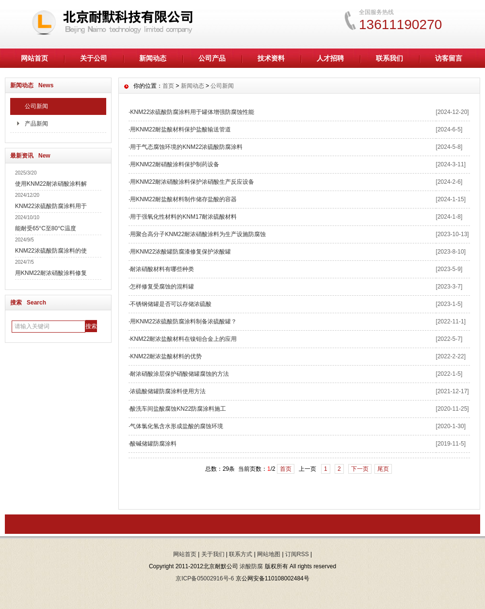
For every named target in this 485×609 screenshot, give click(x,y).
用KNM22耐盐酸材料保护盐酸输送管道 (180, 129)
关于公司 (93, 58)
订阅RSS (297, 554)
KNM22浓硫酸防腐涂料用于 (51, 206)
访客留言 (448, 58)
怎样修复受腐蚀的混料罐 (162, 286)
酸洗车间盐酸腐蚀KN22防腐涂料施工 (178, 408)
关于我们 (213, 554)
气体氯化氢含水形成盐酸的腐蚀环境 (176, 426)
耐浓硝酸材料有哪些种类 (162, 269)
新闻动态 (152, 58)
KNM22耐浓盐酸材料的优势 (166, 356)
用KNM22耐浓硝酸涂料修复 (51, 273)
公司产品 (212, 58)
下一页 (360, 468)
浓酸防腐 (251, 566)
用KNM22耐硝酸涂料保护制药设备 (174, 164)
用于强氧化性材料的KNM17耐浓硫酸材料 (183, 216)
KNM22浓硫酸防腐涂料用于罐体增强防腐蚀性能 (192, 112)
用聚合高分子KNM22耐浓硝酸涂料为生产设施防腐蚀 (198, 234)
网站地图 (268, 554)
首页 (168, 85)
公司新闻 (36, 106)
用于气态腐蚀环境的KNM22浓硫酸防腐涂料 (186, 147)
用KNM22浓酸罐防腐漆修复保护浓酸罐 (180, 251)
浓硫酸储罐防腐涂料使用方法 (168, 391)
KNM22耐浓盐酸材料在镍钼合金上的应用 (183, 339)
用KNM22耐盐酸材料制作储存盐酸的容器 (183, 199)
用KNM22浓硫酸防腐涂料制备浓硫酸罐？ (183, 321)
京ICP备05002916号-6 (205, 578)
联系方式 (240, 554)
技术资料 (271, 58)
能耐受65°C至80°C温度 (45, 228)
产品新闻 (36, 123)
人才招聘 (330, 58)
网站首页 (34, 58)
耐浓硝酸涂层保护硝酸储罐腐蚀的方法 (179, 373)
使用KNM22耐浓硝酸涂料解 (51, 183)
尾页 (383, 468)
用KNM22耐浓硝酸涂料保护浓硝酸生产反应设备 (192, 181)
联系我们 (389, 58)
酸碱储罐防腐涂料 (153, 443)
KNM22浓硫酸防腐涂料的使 (51, 250)
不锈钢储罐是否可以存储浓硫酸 (170, 304)
